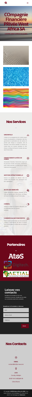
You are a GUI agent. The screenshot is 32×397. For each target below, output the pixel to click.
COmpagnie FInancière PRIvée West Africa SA (16, 23)
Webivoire (22, 395)
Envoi (24, 326)
